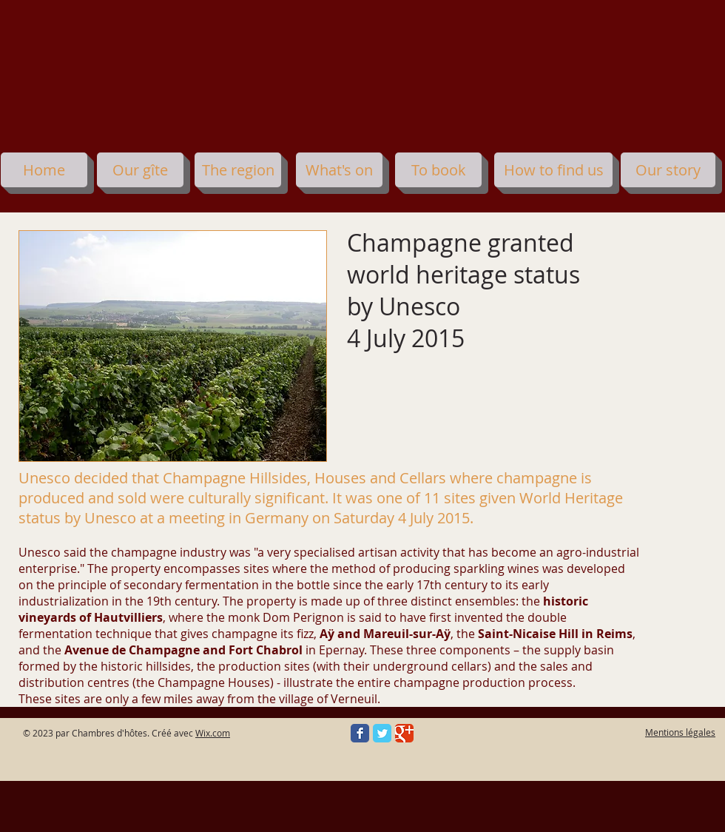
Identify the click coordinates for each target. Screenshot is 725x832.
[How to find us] (553, 169)
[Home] (44, 169)
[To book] (438, 169)
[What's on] (339, 169)
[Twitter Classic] (382, 733)
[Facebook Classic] (360, 733)
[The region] (238, 169)
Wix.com (212, 733)
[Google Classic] (404, 733)
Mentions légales (680, 732)
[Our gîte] (140, 169)
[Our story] (668, 169)
